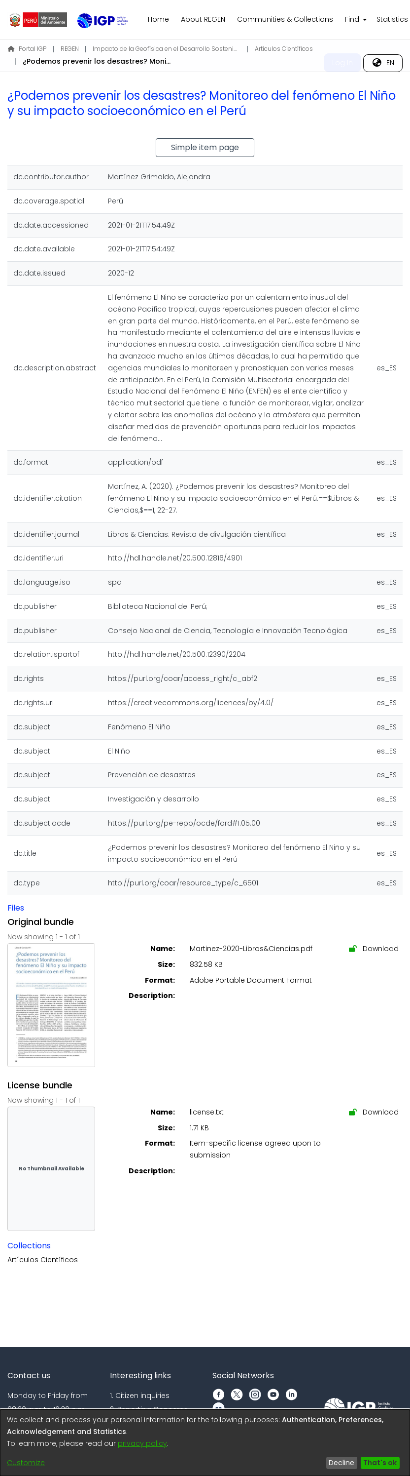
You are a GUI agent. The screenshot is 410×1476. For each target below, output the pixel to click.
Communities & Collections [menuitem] (285, 19)
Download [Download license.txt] (374, 1112)
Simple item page (205, 147)
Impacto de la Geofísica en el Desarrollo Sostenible (166, 48)
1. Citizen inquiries (140, 1395)
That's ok (380, 1463)
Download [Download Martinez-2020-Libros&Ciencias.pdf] (374, 949)
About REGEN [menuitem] (203, 19)
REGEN (70, 48)
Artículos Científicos (284, 48)
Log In (342, 63)
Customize (26, 1463)
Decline (341, 1463)
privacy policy (142, 1443)
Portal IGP (27, 48)
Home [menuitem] (158, 19)
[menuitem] (355, 20)
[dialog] (205, 1442)
